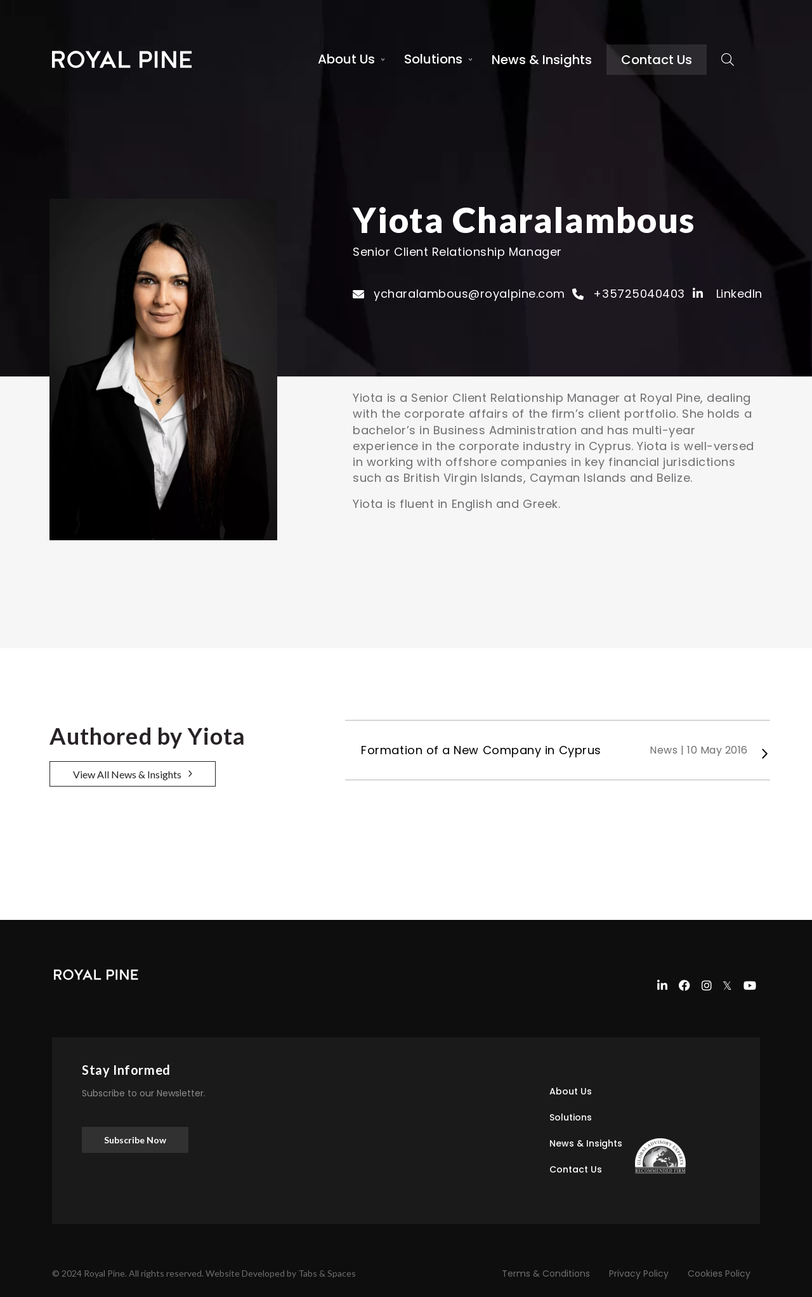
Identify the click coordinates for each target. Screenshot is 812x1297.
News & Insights (542, 60)
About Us (346, 59)
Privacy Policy (639, 1273)
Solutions (433, 59)
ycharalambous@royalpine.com (469, 294)
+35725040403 (638, 294)
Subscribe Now (135, 1139)
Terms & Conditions (546, 1273)
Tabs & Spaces (327, 1273)
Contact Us (656, 60)
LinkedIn (728, 294)
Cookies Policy (719, 1273)
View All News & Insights (127, 774)
